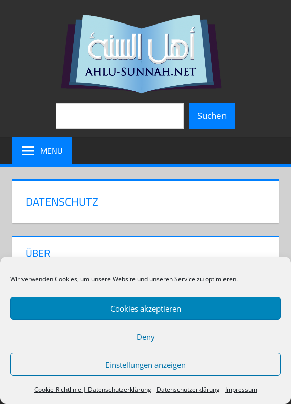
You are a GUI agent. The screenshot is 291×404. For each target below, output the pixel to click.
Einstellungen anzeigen (145, 365)
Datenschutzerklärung (188, 389)
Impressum (241, 389)
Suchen (212, 116)
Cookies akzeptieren (145, 308)
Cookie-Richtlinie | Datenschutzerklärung (92, 389)
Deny (146, 336)
